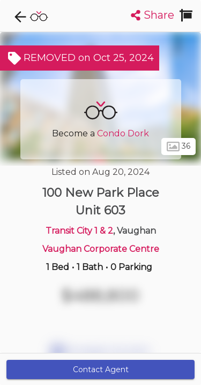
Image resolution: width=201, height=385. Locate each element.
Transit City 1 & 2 (79, 231)
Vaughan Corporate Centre (100, 249)
